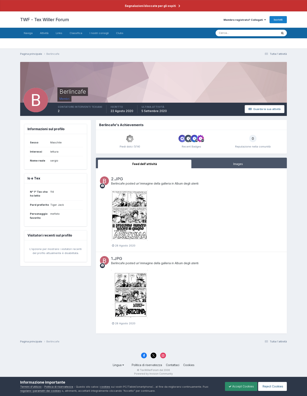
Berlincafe (118, 183)
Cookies (188, 365)
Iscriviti (278, 19)
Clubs (119, 33)
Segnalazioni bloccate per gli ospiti (150, 6)
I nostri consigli (99, 33)
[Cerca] (233, 33)
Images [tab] (238, 164)
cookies (105, 386)
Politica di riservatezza (147, 365)
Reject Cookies (272, 386)
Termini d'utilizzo (31, 386)
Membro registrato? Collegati (245, 19)
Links (59, 33)
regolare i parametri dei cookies (40, 390)
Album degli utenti (186, 183)
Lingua (118, 365)
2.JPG (117, 178)
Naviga (28, 33)
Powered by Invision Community (153, 373)
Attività (44, 33)
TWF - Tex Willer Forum (44, 19)
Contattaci (172, 365)
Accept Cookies (239, 386)
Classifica (76, 33)
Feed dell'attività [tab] (144, 164)
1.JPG (116, 258)
